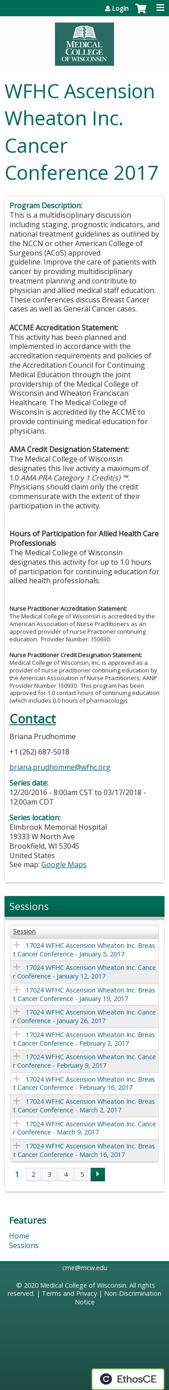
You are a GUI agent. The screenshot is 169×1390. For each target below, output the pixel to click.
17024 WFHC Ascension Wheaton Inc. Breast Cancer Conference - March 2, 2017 (84, 1105)
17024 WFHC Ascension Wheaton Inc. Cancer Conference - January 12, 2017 (84, 971)
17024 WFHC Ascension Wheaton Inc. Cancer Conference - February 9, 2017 (84, 1061)
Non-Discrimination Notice (118, 1297)
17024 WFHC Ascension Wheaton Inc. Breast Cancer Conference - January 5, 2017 (84, 949)
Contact (32, 718)
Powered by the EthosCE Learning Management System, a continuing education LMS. (127, 1379)
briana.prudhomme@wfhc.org (59, 767)
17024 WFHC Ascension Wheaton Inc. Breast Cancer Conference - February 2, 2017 (84, 1038)
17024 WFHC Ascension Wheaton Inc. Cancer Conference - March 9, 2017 (84, 1128)
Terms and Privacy (69, 1293)
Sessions (24, 1245)
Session (24, 932)
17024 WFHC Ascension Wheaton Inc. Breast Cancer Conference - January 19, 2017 (84, 994)
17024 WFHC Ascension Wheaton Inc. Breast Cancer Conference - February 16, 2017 (84, 1083)
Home (19, 1236)
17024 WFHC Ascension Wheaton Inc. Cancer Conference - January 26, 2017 (84, 1016)
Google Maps (64, 864)
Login (120, 8)
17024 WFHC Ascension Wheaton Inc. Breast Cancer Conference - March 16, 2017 (84, 1150)
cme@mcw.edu (84, 1267)
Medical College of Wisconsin (83, 1285)
